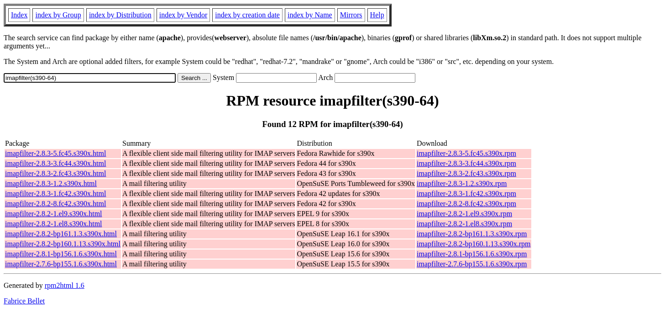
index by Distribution (120, 15)
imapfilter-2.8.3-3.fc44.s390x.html (55, 163)
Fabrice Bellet (24, 301)
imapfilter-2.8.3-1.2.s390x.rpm (462, 183)
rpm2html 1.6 (64, 285)
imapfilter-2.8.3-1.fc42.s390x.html (55, 193)
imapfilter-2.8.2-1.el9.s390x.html (53, 214)
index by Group (58, 15)
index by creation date (247, 15)
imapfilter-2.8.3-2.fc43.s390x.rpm (466, 173)
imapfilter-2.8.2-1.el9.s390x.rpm (464, 214)
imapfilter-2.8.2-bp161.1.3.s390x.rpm (472, 234)
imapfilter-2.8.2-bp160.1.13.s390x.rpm (473, 244)
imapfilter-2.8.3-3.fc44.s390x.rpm (466, 163)
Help (377, 15)
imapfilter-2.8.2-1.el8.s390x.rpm (464, 224)
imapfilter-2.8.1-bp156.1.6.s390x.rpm (472, 254)
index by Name (310, 15)
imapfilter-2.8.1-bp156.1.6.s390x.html (61, 254)
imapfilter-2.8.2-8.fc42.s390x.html (55, 203)
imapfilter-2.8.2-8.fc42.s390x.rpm (466, 203)
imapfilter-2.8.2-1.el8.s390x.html (53, 224)
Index (19, 15)
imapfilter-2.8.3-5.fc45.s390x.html (55, 153)
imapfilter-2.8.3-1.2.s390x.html (51, 183)
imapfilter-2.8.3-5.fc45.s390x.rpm (466, 153)
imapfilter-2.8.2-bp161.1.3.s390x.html (61, 234)
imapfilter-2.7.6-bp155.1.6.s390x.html (61, 264)
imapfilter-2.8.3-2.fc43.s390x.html (55, 173)
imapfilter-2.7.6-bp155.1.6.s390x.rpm (472, 264)
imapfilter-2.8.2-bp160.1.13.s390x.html (62, 244)
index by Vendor (183, 15)
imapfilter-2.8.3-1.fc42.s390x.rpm (466, 193)
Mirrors (351, 15)
